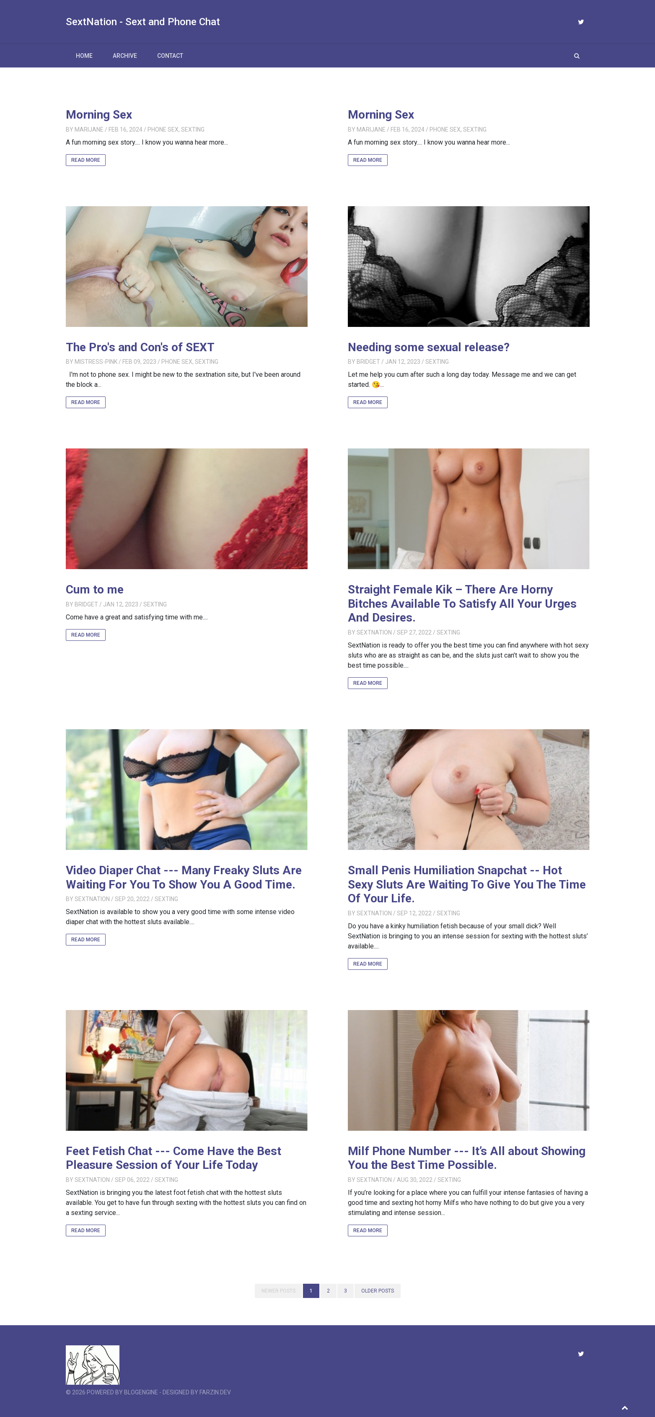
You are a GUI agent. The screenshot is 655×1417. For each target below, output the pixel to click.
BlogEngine (141, 1392)
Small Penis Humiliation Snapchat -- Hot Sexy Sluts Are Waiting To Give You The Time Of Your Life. (467, 884)
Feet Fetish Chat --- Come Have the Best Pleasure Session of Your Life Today (173, 1158)
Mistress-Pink (96, 361)
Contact (170, 55)
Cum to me (95, 589)
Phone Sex (163, 129)
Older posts (377, 1291)
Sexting (193, 129)
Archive (125, 55)
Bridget (368, 361)
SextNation (374, 632)
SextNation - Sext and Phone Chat (143, 22)
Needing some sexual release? (429, 347)
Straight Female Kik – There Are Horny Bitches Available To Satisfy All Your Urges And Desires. (462, 603)
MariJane (89, 129)
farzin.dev (215, 1392)
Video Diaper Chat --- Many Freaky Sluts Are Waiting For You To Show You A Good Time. (184, 877)
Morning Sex (99, 115)
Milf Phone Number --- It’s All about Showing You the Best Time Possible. (466, 1158)
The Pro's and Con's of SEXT (140, 347)
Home (84, 55)
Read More (85, 160)
